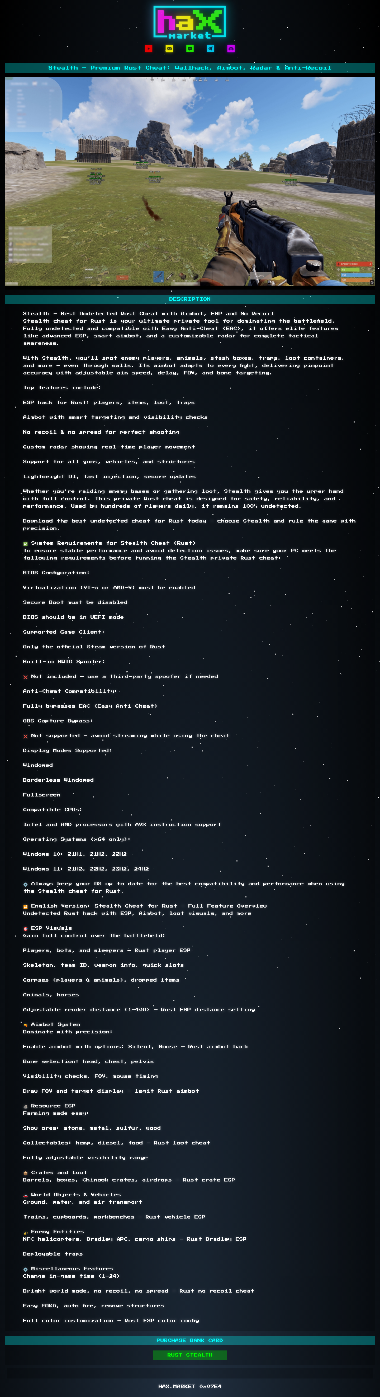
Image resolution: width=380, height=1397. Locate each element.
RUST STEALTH (190, 1355)
